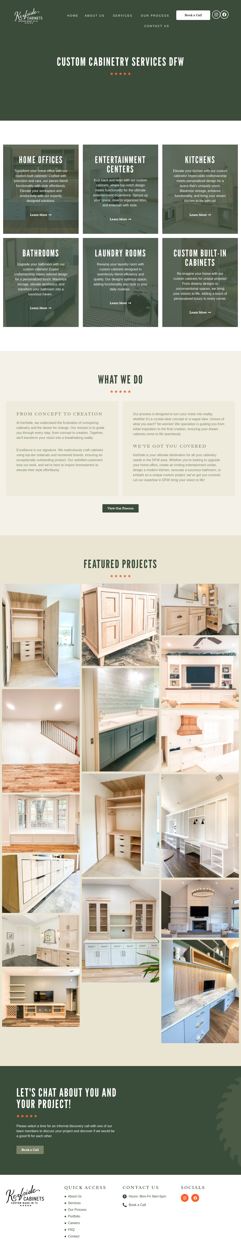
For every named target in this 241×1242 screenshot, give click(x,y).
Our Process (156, 16)
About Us (96, 16)
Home (72, 15)
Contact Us (157, 26)
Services (124, 16)
